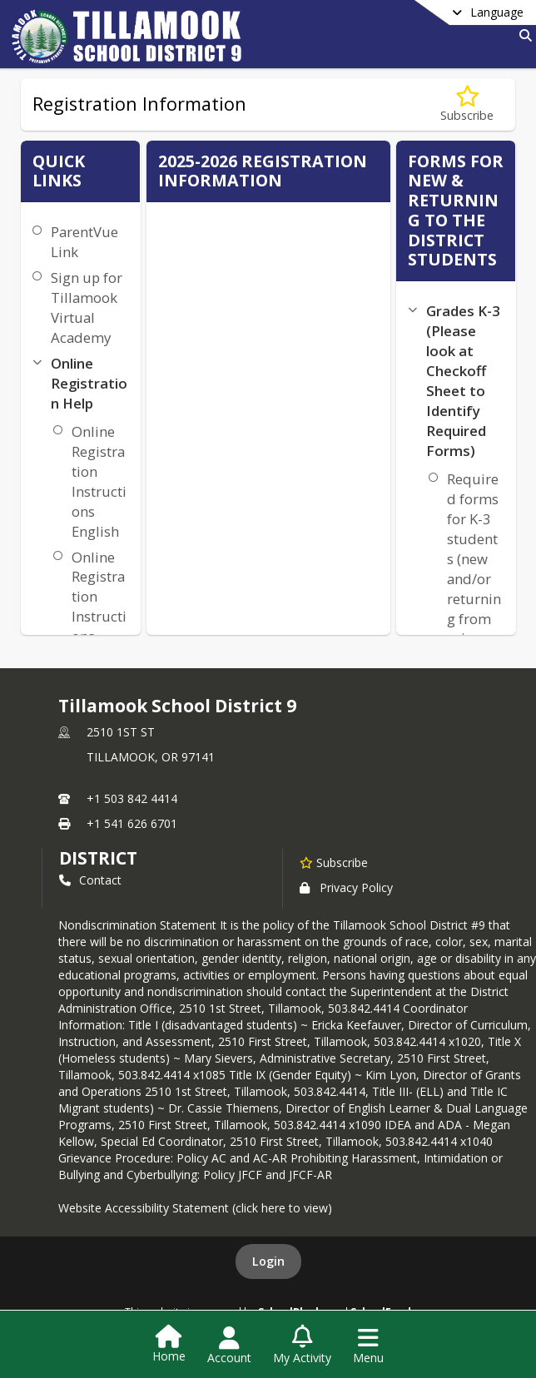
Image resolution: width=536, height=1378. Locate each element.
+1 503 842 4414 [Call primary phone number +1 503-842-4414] (132, 798)
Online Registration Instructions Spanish (99, 607)
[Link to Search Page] (522, 35)
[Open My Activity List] (302, 1345)
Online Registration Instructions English (99, 481)
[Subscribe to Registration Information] (467, 104)
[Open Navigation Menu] (368, 1345)
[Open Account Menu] (229, 1345)
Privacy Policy (346, 887)
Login (268, 1261)
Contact (90, 880)
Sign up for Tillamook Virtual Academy (86, 307)
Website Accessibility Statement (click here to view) (195, 1208)
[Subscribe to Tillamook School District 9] (334, 862)
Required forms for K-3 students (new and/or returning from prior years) (474, 568)
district (98, 858)
